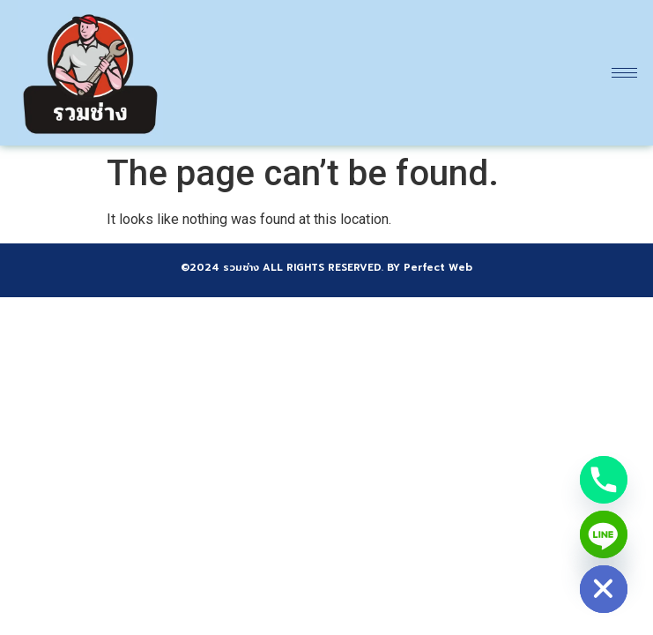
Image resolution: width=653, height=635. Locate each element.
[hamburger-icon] (624, 73)
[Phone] (603, 480)
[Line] (603, 534)
